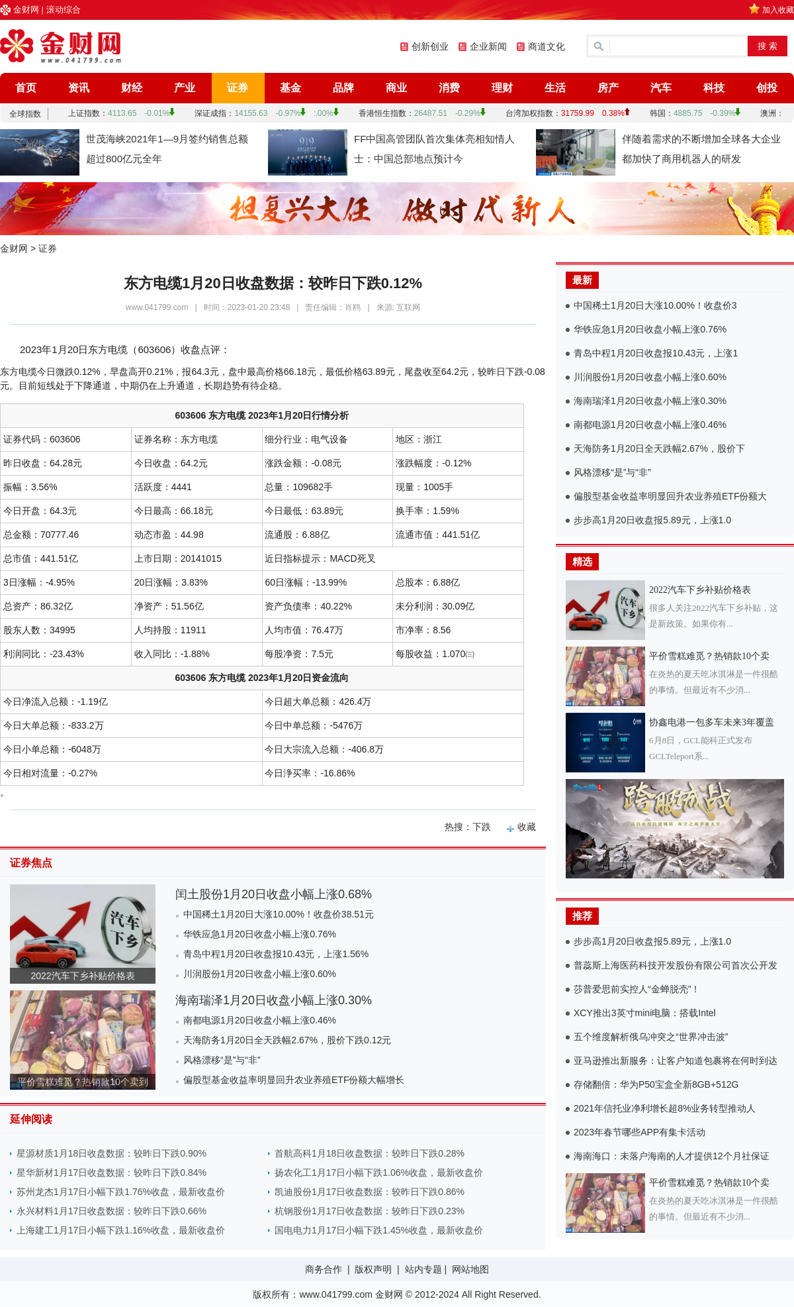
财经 (131, 87)
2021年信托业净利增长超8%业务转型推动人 (665, 1108)
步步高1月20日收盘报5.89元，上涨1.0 (652, 520)
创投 (766, 87)
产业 (184, 87)
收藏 (526, 826)
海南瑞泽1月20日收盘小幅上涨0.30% (273, 1000)
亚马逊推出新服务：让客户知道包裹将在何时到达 (675, 1060)
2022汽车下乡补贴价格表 (82, 975)
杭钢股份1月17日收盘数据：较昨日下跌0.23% (369, 1211)
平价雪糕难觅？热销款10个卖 (709, 656)
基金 (290, 87)
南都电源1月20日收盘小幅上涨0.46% (259, 1020)
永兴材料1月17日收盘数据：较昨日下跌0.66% (111, 1211)
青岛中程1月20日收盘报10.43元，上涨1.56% (276, 954)
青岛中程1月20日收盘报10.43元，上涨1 (656, 353)
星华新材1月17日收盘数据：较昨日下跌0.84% (111, 1172)
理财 (502, 87)
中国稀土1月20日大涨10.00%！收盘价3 (655, 305)
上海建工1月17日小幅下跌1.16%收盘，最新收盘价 (121, 1230)
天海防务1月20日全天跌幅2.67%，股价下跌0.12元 (287, 1040)
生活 (555, 87)
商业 (396, 87)
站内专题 (423, 1269)
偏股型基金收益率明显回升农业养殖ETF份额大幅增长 (293, 1079)
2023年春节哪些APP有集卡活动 (639, 1132)
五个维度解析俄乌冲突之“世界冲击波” (651, 1036)
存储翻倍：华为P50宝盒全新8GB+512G (656, 1084)
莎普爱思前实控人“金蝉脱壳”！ (637, 989)
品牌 (343, 87)
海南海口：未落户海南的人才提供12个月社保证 (672, 1156)
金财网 (26, 10)
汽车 (661, 87)
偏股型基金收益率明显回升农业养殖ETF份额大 (670, 496)
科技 (714, 87)
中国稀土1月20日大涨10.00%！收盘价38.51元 (278, 914)
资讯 (78, 87)
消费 (449, 87)
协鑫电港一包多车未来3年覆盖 (711, 722)
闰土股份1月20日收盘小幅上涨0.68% (273, 894)
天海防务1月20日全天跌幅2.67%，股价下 (659, 448)
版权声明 (373, 1269)
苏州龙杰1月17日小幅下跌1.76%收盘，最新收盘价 (121, 1191)
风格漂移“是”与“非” (222, 1060)
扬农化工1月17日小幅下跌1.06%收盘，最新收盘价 (379, 1172)
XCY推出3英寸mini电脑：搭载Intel (645, 1013)
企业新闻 (488, 46)
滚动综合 (63, 10)
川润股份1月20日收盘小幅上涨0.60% (259, 973)
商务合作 (323, 1269)
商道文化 (546, 46)
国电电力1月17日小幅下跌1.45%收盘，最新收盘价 (379, 1230)
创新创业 (430, 46)
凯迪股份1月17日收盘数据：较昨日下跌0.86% (369, 1191)
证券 (237, 87)
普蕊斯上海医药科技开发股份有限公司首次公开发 (675, 965)
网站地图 (470, 1269)
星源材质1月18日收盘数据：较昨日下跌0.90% (111, 1153)
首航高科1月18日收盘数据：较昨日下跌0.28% (369, 1153)
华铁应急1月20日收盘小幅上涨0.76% (259, 934)
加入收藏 (778, 10)
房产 (608, 87)
